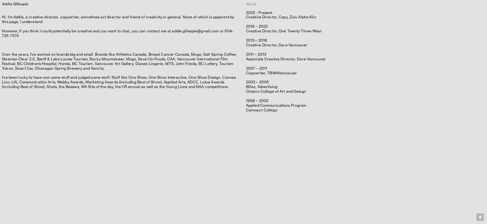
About (251, 4)
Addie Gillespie (15, 4)
